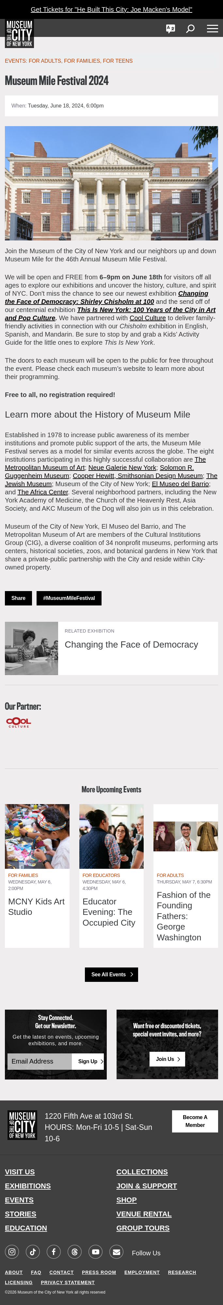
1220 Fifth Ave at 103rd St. (89, 1116)
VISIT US (20, 1172)
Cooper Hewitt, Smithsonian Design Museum (138, 475)
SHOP (127, 1200)
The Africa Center (43, 492)
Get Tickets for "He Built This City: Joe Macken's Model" (111, 9)
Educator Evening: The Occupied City (109, 912)
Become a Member (195, 1121)
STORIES (20, 1214)
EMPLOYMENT (142, 1272)
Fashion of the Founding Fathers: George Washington (184, 916)
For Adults (170, 875)
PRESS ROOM (99, 1272)
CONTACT (62, 1272)
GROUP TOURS (143, 1228)
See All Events (109, 974)
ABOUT (14, 1272)
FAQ (36, 1272)
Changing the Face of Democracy (133, 644)
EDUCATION (26, 1228)
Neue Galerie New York (122, 467)
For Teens (118, 61)
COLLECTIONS (142, 1172)
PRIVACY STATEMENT (68, 1282)
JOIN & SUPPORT (147, 1186)
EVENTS (19, 1200)
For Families (82, 61)
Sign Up (87, 1061)
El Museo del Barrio (180, 483)
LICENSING (19, 1282)
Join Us (165, 1059)
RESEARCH (182, 1272)
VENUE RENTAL (144, 1214)
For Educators (101, 875)
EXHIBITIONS (28, 1186)
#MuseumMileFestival (69, 598)
